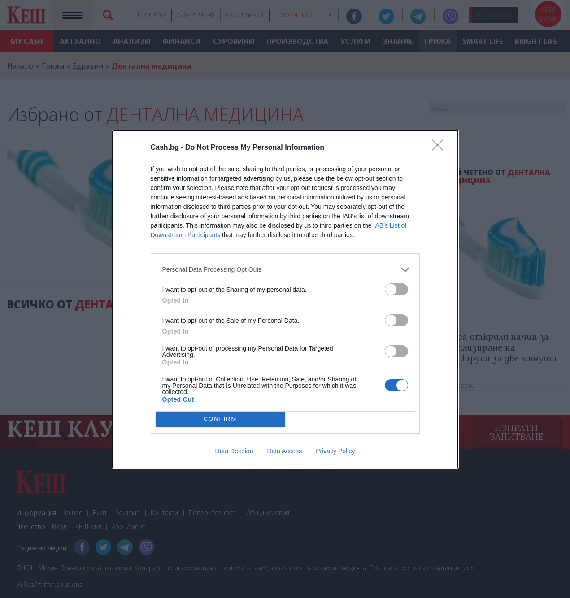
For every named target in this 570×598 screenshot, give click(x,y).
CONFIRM (220, 419)
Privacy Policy (335, 451)
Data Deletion (234, 451)
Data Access (284, 451)
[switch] (396, 289)
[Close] (440, 147)
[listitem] (285, 269)
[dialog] (285, 299)
